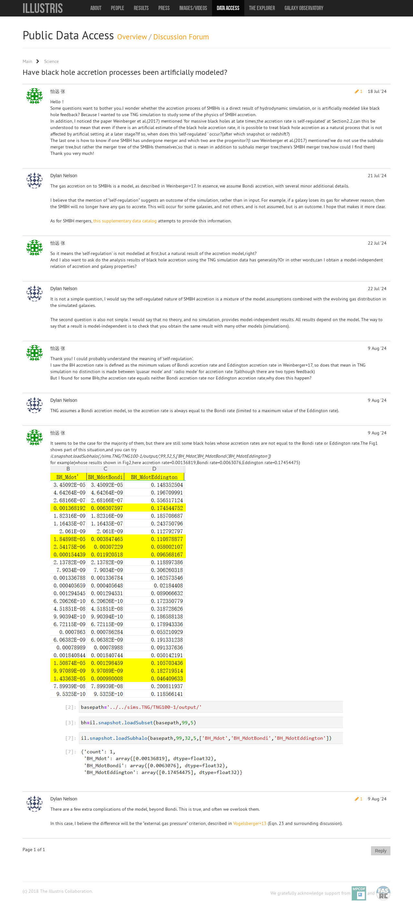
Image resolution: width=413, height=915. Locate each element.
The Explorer (262, 8)
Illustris (43, 8)
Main (27, 61)
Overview (132, 36)
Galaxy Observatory (304, 8)
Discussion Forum (181, 36)
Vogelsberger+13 (250, 823)
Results (141, 8)
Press (164, 8)
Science (51, 61)
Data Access (228, 8)
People (117, 8)
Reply (381, 850)
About (95, 8)
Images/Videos (193, 8)
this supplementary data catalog (125, 221)
